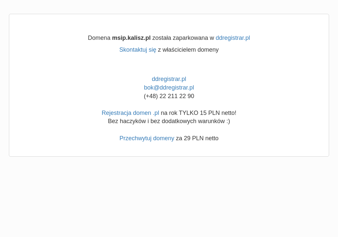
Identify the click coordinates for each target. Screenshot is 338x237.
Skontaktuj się (137, 49)
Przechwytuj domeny (146, 138)
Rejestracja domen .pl (130, 113)
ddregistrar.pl (233, 38)
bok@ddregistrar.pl (169, 87)
